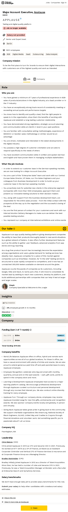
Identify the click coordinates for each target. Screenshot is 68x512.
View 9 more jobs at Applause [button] (15, 502)
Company (39, 79)
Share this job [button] (9, 498)
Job (26, 79)
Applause (39, 12)
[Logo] (7, 2)
